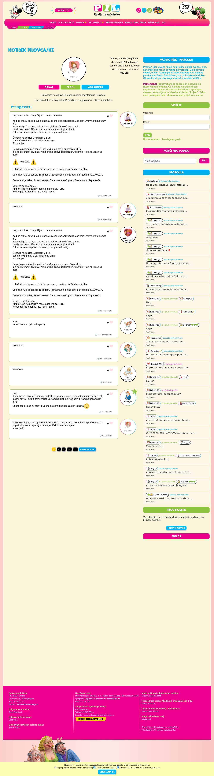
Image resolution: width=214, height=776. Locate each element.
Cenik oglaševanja (90, 719)
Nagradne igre (114, 22)
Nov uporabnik (151, 139)
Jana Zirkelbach (15, 712)
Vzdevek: (148, 113)
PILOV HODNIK (176, 528)
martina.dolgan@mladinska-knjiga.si (99, 715)
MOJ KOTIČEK (95, 87)
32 (69, 449)
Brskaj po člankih (135, 22)
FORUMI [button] (80, 22)
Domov (52, 22)
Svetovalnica (66, 22)
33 (75, 449)
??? (163, 22)
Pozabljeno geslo (171, 139)
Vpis (147, 135)
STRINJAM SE (107, 772)
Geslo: (146, 122)
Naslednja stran (87, 449)
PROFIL (70, 87)
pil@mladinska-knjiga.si (27, 704)
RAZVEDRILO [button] (95, 22)
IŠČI (204, 161)
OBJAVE (49, 87)
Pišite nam (153, 22)
